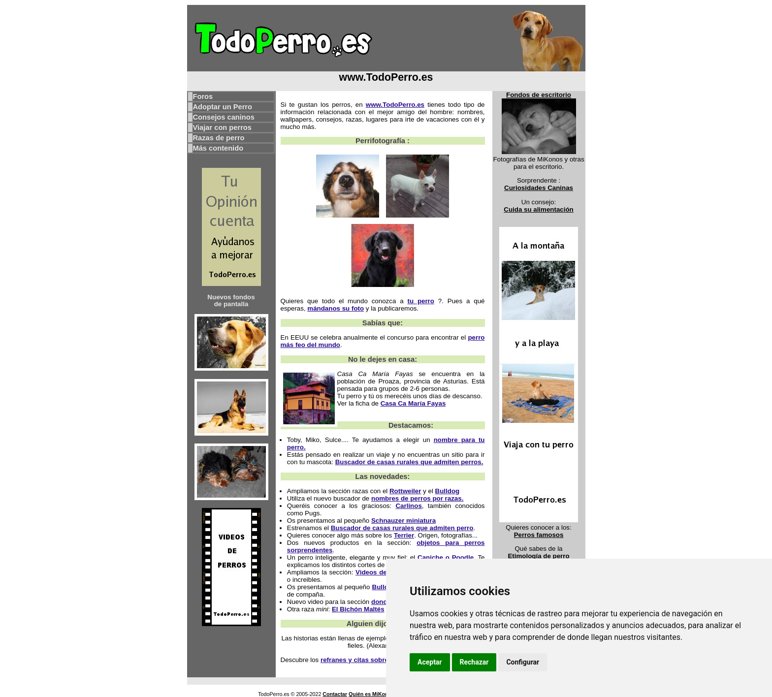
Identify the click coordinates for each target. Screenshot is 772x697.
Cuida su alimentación (538, 209)
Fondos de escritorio (538, 94)
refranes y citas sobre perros (366, 660)
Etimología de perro (538, 556)
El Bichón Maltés (358, 609)
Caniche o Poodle (446, 557)
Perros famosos (539, 535)
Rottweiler (405, 491)
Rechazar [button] (474, 662)
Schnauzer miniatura (403, 520)
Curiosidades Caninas (538, 187)
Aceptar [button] (430, 662)
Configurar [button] (522, 662)
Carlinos (408, 505)
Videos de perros (382, 572)
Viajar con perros (222, 127)
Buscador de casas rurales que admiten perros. (409, 462)
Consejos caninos (224, 117)
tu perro (420, 301)
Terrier (404, 535)
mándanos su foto (335, 308)
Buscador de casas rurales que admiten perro (402, 528)
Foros (203, 96)
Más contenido (218, 148)
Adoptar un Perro (223, 107)
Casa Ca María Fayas (413, 403)
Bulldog (447, 491)
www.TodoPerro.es (395, 104)
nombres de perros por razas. (417, 498)
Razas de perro (219, 138)
